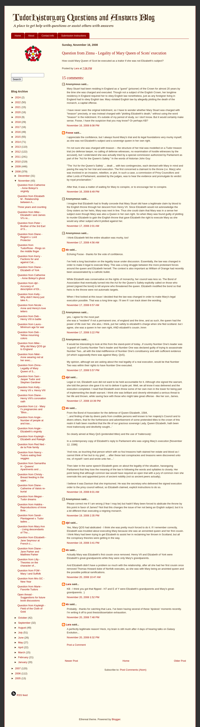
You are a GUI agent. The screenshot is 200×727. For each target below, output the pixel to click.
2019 (18, 117)
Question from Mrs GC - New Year (30, 580)
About (31, 35)
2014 (18, 141)
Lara (68, 584)
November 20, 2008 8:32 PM (83, 637)
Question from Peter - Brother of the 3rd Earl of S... (31, 226)
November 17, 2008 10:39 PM (84, 400)
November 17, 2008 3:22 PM (83, 332)
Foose (69, 132)
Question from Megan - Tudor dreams (30, 498)
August (22, 627)
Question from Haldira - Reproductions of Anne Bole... (31, 507)
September (24, 622)
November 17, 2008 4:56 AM (83, 242)
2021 (18, 107)
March (22, 652)
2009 (18, 166)
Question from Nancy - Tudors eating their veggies (30, 455)
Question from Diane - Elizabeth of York (29, 269)
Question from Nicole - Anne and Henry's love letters (31, 308)
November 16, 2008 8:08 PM (83, 125)
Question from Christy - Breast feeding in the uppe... (30, 477)
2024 (18, 97)
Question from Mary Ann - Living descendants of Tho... (31, 529)
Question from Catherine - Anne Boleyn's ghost (31, 277)
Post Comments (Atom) (133, 669)
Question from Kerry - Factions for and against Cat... (29, 259)
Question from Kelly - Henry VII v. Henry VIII (31, 389)
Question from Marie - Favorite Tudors (29, 588)
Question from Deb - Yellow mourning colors (28, 335)
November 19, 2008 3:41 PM (83, 542)
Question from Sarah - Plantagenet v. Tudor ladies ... (30, 518)
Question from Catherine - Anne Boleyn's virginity (31, 188)
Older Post (180, 660)
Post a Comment (76, 644)
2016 (18, 131)
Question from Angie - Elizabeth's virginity (29, 430)
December (24, 175)
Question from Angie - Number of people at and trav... (30, 420)
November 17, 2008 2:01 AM (83, 225)
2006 (18, 673)
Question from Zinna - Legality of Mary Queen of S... (29, 368)
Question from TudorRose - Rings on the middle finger (31, 248)
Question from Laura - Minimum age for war (30, 326)
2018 (18, 122)
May (21, 642)
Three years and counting (31, 207)
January (23, 662)
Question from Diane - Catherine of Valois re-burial (31, 488)
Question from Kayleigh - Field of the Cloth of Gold (31, 608)
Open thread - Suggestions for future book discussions (31, 597)
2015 (18, 136)
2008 (18, 171)
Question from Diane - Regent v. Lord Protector (29, 237)
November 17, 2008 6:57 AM (83, 305)
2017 (18, 127)
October (23, 617)
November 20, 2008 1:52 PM (83, 597)
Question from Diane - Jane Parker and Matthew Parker (29, 551)
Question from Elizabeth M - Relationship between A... (31, 199)
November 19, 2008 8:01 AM (83, 491)
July (20, 632)
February (23, 657)
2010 (18, 161)
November (24, 180)
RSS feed (19, 695)
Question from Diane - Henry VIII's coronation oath (31, 398)
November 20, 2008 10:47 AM (84, 577)
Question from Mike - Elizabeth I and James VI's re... (31, 215)
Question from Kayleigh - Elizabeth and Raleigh (31, 438)
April (21, 647)
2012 (18, 151)
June (21, 637)
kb (67, 249)
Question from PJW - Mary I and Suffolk (29, 572)
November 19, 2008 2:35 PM (83, 515)
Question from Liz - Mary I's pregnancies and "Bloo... (31, 409)
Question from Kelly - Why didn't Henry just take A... (30, 297)
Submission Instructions (73, 35)
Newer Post (71, 660)
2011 (18, 156)
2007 (18, 668)
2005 (18, 678)
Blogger (116, 719)
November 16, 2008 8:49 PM (83, 191)
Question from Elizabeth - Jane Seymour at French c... (31, 540)
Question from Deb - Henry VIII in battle (29, 318)
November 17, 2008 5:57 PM (83, 370)
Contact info (47, 35)
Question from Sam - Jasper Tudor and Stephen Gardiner (29, 379)
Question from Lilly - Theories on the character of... (28, 562)
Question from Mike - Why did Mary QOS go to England (31, 346)
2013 (18, 146)
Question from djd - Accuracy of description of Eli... (29, 286)
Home (18, 35)
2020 (18, 112)
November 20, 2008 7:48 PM (83, 617)
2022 (18, 102)
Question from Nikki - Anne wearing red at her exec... (30, 357)
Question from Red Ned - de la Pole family (31, 446)
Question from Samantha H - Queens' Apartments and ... (31, 466)
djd (68, 377)
